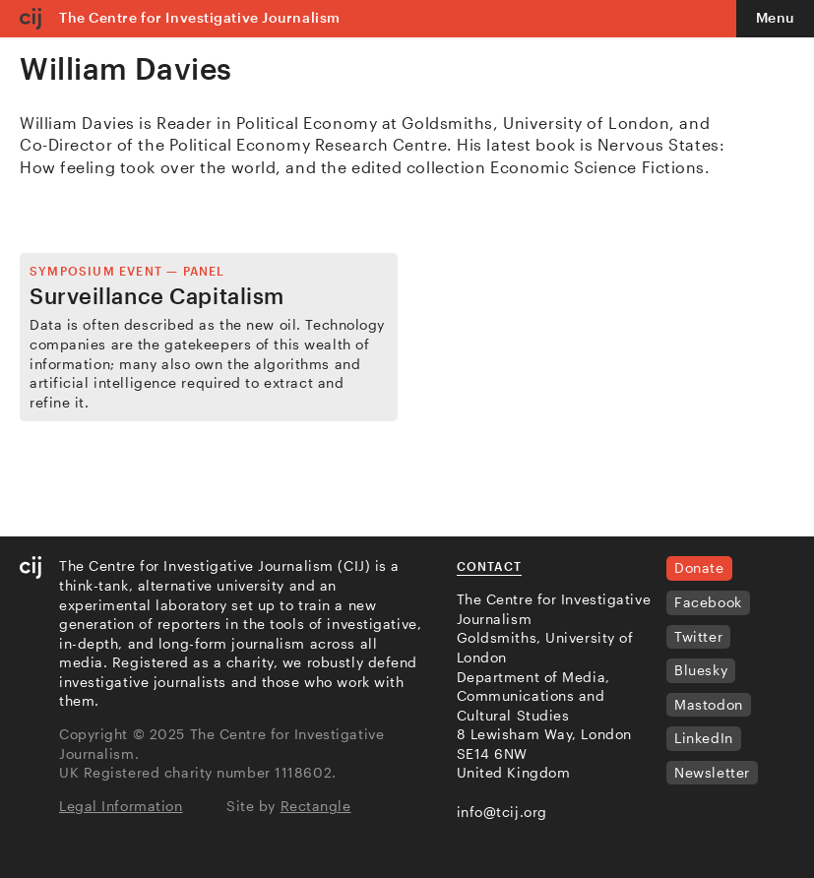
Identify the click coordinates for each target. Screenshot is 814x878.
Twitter (698, 636)
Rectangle (316, 805)
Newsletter (712, 772)
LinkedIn (703, 737)
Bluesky (700, 669)
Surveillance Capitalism (157, 295)
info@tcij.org (502, 811)
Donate (698, 567)
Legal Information (121, 805)
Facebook (707, 602)
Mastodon (708, 704)
